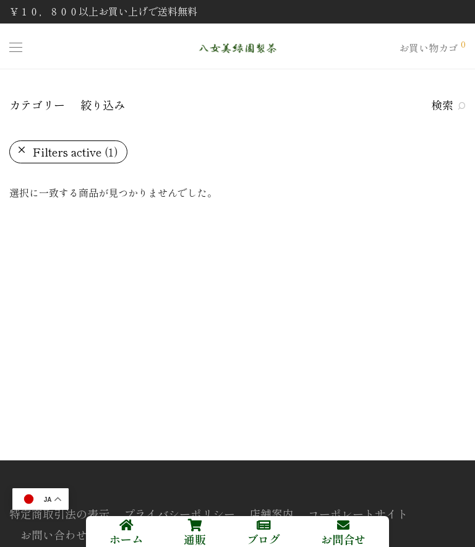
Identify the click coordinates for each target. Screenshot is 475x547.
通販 (195, 539)
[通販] (195, 525)
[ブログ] (263, 525)
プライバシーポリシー (179, 514)
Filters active (75, 152)
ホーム (126, 539)
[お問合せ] (343, 525)
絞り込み (102, 105)
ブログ (263, 539)
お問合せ (343, 539)
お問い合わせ (53, 535)
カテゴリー (37, 105)
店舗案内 (271, 514)
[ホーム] (126, 525)
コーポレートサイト (358, 514)
